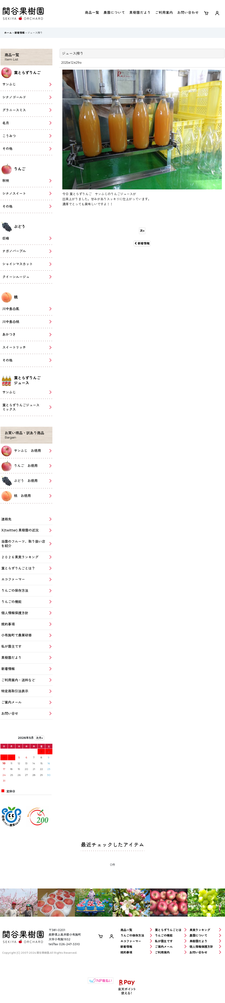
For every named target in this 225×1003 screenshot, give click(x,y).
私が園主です (171, 941)
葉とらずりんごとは (171, 930)
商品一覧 (92, 13)
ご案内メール (171, 947)
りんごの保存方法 (136, 936)
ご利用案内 (164, 13)
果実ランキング (205, 930)
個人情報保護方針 (205, 947)
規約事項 (136, 953)
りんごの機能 (171, 936)
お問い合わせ (188, 13)
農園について (114, 13)
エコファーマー (136, 941)
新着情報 (142, 243)
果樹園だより (140, 13)
